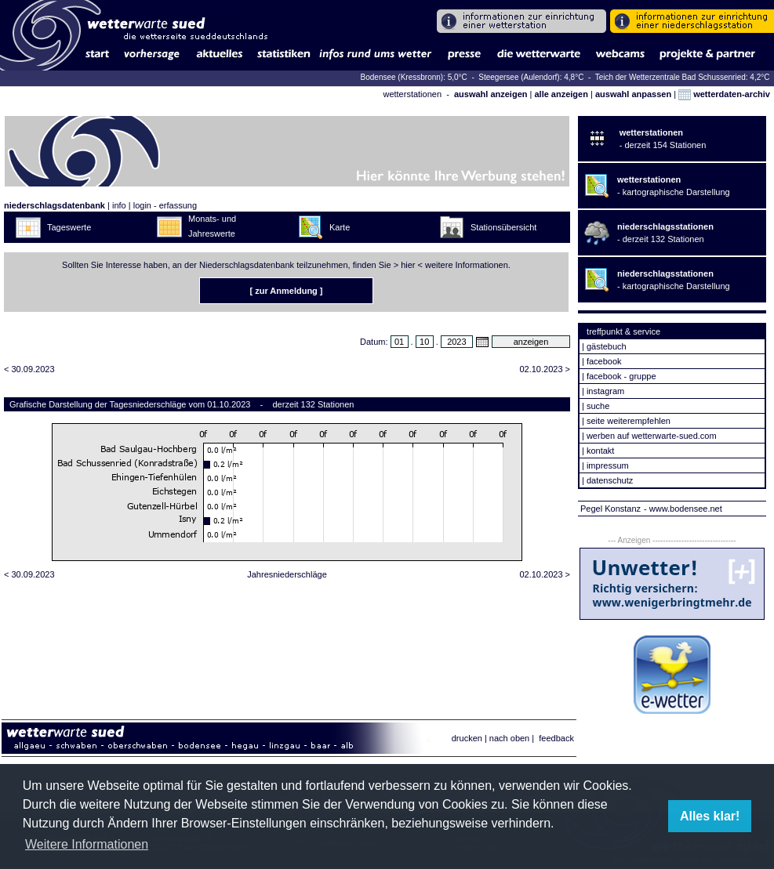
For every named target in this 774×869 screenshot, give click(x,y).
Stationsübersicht (503, 227)
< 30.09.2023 (29, 369)
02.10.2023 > (544, 369)
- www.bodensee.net (683, 508)
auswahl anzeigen (491, 94)
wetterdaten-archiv (724, 94)
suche (598, 406)
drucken (467, 738)
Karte (339, 227)
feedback (556, 738)
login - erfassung (165, 205)
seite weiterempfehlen (628, 420)
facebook (604, 361)
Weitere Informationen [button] (86, 844)
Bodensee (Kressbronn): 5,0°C (415, 77)
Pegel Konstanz (610, 508)
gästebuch (607, 346)
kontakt (600, 450)
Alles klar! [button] (709, 816)
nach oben (509, 738)
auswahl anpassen (633, 94)
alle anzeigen (560, 94)
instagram (605, 391)
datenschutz (610, 480)
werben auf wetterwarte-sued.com (652, 435)
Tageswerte (69, 227)
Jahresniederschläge (287, 574)
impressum (608, 465)
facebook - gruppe (621, 376)
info (119, 205)
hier (408, 265)
